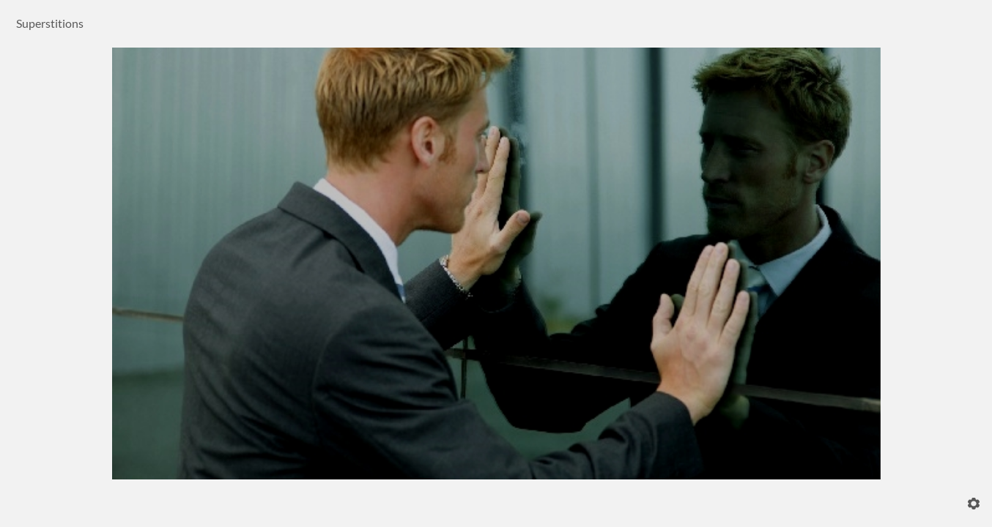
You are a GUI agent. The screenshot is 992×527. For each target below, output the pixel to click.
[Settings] (974, 504)
